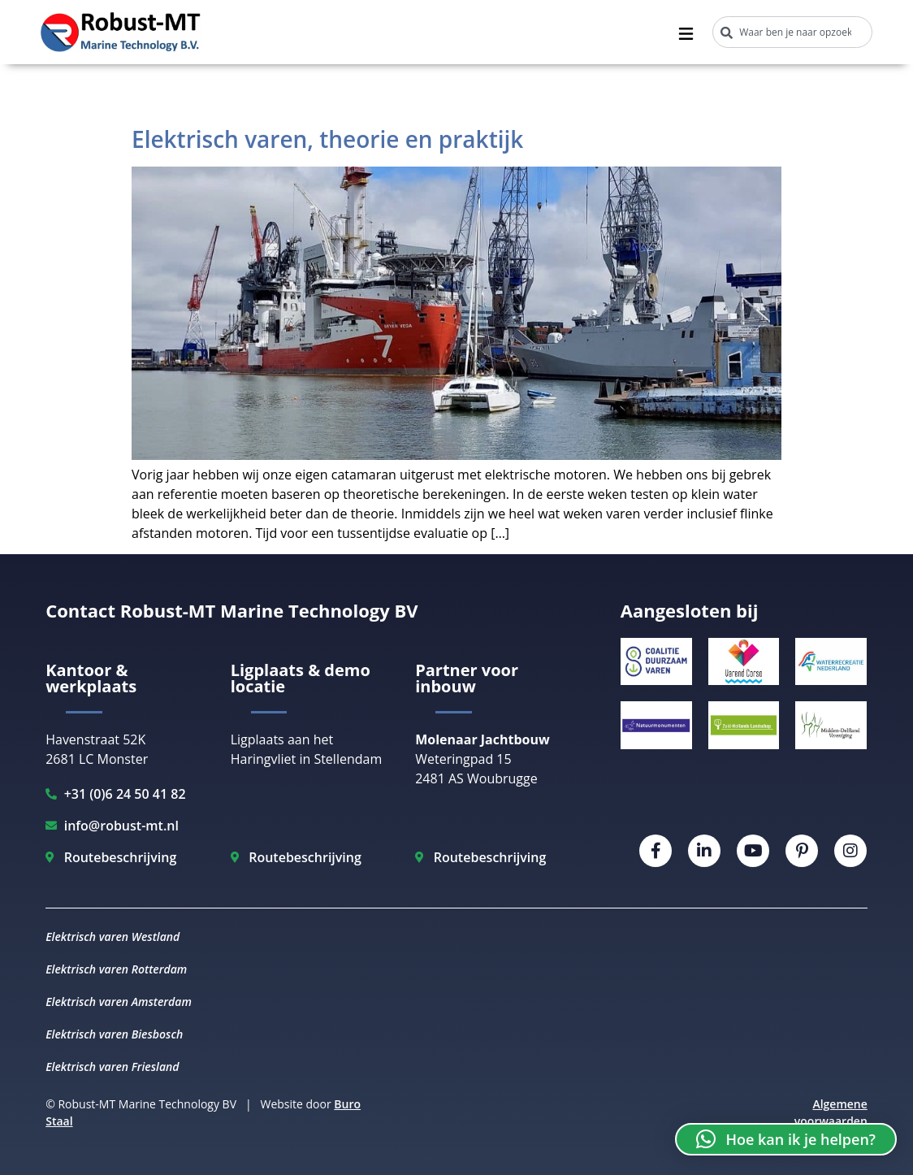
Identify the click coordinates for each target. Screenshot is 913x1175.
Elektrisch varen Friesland (112, 1066)
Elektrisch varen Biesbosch (114, 1034)
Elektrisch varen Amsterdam (118, 1001)
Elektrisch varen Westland (112, 936)
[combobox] (792, 32)
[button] (786, 1139)
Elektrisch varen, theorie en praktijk (327, 139)
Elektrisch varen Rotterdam (116, 969)
